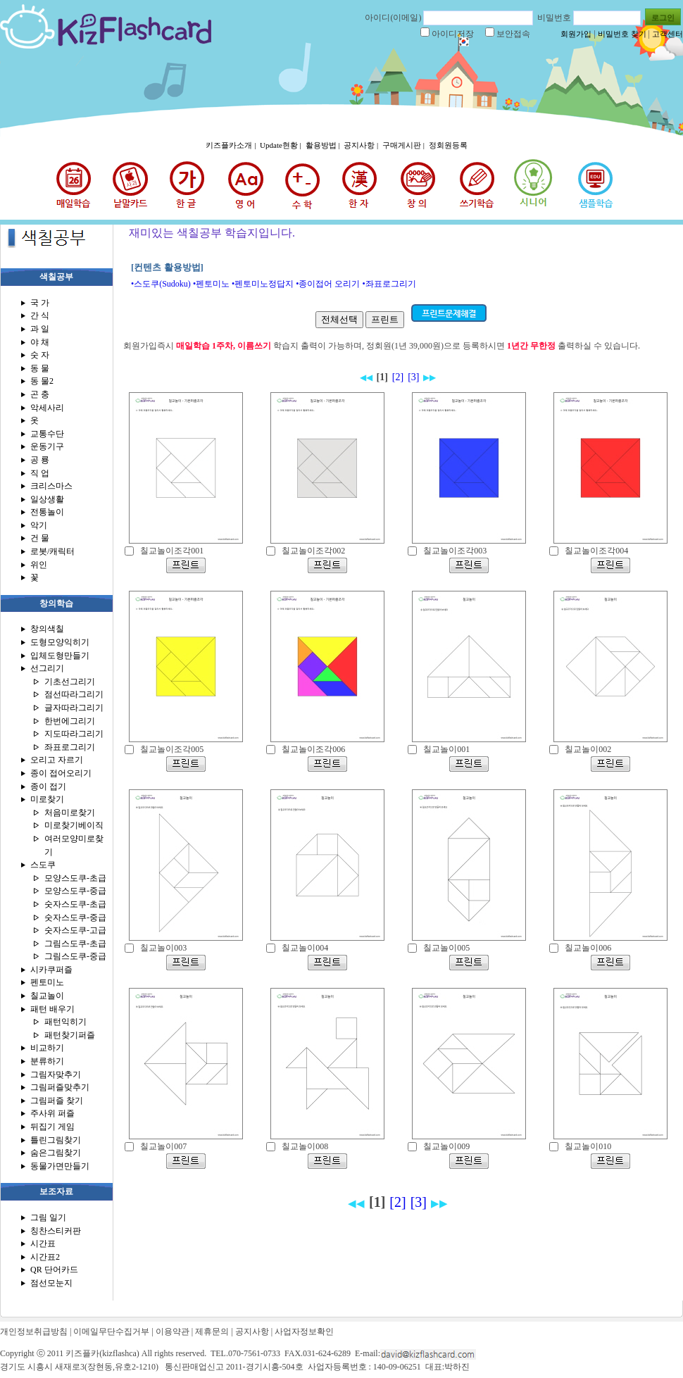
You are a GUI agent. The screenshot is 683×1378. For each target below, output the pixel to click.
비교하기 (47, 1048)
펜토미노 (47, 982)
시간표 (43, 1243)
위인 (38, 565)
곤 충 (39, 394)
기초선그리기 (69, 682)
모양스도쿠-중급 (75, 891)
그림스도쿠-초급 (75, 943)
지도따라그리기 (74, 734)
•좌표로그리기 (388, 284)
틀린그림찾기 (55, 1140)
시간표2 (45, 1257)
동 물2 (42, 381)
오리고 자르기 (56, 760)
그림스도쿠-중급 (75, 956)
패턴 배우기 (52, 1009)
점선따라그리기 (74, 694)
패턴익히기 (65, 1022)
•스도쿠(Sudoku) (161, 284)
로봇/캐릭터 (52, 551)
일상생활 (47, 499)
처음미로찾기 (69, 813)
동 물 (39, 368)
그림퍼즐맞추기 (59, 1087)
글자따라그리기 (74, 708)
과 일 (39, 329)
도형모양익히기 (59, 642)
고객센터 (667, 34)
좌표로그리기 (69, 747)
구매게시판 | (404, 145)
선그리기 (47, 668)
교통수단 (47, 434)
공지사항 (252, 1331)
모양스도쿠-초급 (75, 878)
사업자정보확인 (304, 1331)
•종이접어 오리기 (328, 284)
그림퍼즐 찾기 (56, 1100)
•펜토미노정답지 (263, 284)
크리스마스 (51, 486)
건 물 (39, 538)
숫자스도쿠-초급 (75, 904)
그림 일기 (48, 1217)
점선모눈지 (51, 1283)
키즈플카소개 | (232, 145)
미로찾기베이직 (74, 825)
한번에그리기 (69, 721)
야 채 (39, 342)
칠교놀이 (47, 996)
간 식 (39, 315)
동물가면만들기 (59, 1166)
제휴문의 (212, 1331)
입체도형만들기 (59, 655)
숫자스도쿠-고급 (75, 930)
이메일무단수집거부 (111, 1331)
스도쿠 (43, 865)
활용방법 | (324, 145)
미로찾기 (47, 799)
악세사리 (47, 408)
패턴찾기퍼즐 (69, 1035)
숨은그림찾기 (55, 1153)
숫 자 (39, 355)
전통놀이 (47, 512)
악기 (38, 525)
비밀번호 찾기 (622, 34)
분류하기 (47, 1061)
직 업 (39, 473)
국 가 (39, 303)
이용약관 (172, 1331)
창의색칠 (47, 629)
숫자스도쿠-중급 (75, 917)
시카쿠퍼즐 (51, 970)
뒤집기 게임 (52, 1127)
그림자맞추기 (55, 1074)
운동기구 (47, 446)
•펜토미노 (211, 284)
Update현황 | (281, 145)
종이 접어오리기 (61, 773)
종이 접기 (48, 786)
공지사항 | (362, 145)
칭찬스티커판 (55, 1231)
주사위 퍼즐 (52, 1113)
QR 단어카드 (54, 1269)
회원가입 (575, 34)
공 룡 (39, 460)
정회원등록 (448, 145)
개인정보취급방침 (34, 1331)
